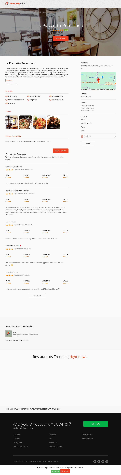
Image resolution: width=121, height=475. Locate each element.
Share (88, 143)
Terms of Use (110, 89)
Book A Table (60, 38)
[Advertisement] (36, 307)
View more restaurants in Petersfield (17, 341)
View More (37, 296)
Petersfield (35, 12)
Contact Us (53, 443)
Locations (17, 435)
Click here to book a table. (41, 142)
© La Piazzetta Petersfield (11, 84)
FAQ (51, 439)
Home (7, 12)
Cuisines (17, 439)
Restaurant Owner (56, 446)
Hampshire (24, 12)
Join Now (95, 424)
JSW (14, 333)
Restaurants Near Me (22, 446)
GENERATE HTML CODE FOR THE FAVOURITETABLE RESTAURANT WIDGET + (33, 410)
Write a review (60, 151)
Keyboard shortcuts (85, 89)
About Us (52, 435)
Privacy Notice (87, 439)
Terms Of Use (87, 435)
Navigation (18, 443)
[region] (98, 82)
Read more (9, 80)
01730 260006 (86, 97)
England (15, 12)
